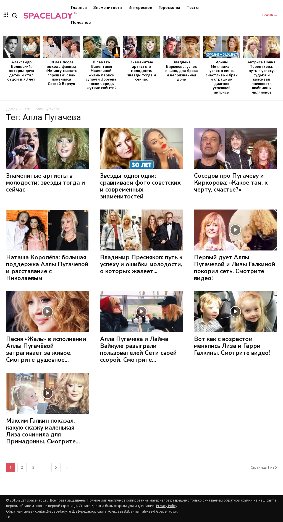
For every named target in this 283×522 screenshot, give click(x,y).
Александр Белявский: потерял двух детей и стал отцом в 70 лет (21, 71)
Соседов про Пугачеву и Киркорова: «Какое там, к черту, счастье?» (231, 182)
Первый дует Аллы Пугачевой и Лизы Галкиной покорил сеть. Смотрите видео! (234, 268)
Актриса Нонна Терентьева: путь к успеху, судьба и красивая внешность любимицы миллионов (261, 77)
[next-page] (67, 467)
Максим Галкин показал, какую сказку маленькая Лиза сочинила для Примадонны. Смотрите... (43, 431)
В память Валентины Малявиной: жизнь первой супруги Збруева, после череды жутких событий (101, 75)
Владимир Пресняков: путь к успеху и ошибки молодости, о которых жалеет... (141, 264)
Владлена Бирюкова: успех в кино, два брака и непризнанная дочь (181, 71)
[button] (14, 15)
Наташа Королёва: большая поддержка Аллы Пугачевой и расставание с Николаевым (47, 268)
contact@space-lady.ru (53, 511)
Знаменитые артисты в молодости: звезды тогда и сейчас (141, 71)
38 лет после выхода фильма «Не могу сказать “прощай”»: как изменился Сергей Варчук (61, 73)
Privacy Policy (166, 505)
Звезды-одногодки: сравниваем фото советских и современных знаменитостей (140, 186)
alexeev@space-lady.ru (160, 511)
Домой (12, 109)
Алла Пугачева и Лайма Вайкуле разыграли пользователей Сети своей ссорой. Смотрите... (138, 349)
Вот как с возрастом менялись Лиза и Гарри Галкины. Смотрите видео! (232, 346)
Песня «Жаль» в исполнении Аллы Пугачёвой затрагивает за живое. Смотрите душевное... (46, 349)
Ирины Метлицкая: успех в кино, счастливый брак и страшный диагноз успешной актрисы (221, 77)
